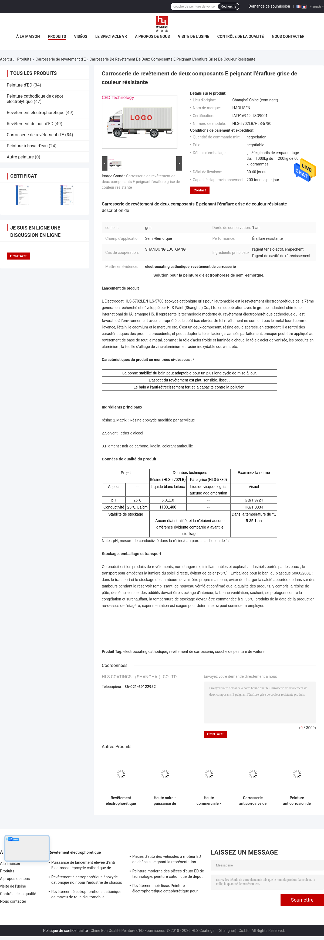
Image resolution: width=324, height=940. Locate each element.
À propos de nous (152, 36)
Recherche (228, 6)
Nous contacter (288, 36)
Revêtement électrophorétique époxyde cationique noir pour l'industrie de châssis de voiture (86, 880)
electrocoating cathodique (145, 651)
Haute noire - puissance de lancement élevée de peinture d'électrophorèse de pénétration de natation (165, 801)
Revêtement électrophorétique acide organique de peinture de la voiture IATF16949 (121, 801)
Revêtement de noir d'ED (30, 123)
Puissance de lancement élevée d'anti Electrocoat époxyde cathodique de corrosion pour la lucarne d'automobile (84, 866)
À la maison (28, 36)
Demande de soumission (269, 6)
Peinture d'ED (19, 85)
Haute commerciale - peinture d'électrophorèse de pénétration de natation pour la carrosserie (209, 801)
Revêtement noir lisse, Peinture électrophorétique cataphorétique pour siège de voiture (165, 889)
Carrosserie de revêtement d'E (61, 59)
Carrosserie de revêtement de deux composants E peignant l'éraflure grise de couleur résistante (141, 182)
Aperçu (6, 59)
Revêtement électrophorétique (36, 112)
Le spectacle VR (111, 36)
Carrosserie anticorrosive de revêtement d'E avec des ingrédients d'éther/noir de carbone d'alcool (252, 801)
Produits (57, 36)
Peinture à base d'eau (27, 145)
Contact (200, 190)
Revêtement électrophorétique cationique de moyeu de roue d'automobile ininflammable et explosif (86, 895)
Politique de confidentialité (65, 930)
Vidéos (80, 36)
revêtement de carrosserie (191, 651)
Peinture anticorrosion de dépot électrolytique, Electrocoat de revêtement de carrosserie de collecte (297, 801)
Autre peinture (20, 157)
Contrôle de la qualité (240, 36)
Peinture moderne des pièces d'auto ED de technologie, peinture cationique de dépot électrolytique (168, 874)
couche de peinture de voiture (239, 651)
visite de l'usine (193, 36)
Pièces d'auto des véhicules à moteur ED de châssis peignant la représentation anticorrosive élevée (166, 860)
